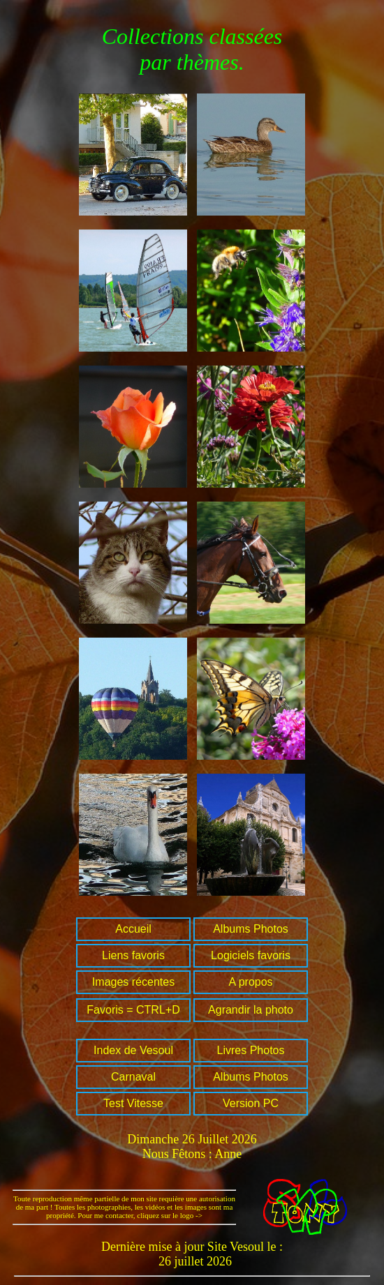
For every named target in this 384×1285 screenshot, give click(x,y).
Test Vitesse (133, 1103)
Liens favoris (133, 955)
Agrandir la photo (250, 1010)
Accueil (133, 929)
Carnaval (133, 1077)
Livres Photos (251, 1050)
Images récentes (133, 982)
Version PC (251, 1103)
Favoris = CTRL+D (133, 1010)
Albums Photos (250, 929)
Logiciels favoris (250, 955)
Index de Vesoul (133, 1050)
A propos (250, 982)
